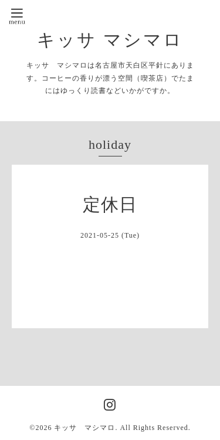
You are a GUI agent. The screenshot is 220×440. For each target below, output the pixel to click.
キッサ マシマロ (110, 39)
